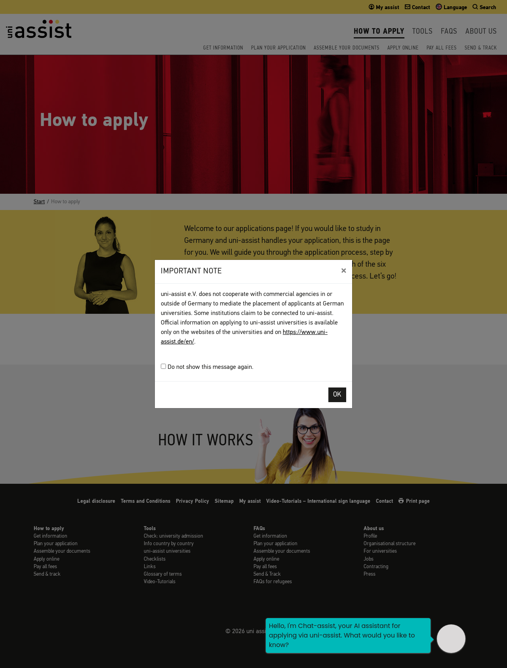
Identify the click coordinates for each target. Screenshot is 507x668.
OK (337, 394)
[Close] (343, 270)
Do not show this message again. (207, 367)
